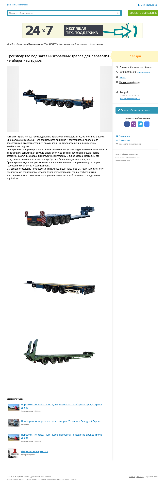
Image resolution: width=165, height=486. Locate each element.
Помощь (140, 477)
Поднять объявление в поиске (134, 110)
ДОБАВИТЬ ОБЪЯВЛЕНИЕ (143, 13)
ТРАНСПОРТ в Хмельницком (58, 44)
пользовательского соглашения (65, 479)
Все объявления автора (130, 99)
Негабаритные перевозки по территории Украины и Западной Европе (61, 421)
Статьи (132, 477)
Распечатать (124, 136)
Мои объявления (147, 5)
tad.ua (123, 77)
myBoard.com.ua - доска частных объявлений (34, 477)
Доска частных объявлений (17, 5)
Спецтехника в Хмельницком (88, 44)
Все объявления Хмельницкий (27, 44)
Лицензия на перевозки (34, 451)
